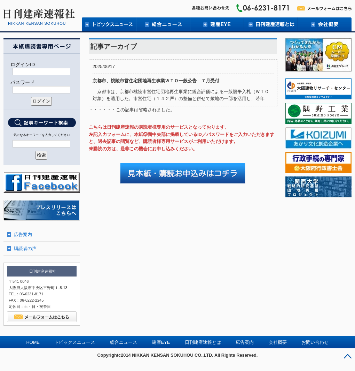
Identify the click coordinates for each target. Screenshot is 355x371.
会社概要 (325, 24)
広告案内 (23, 234)
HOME (33, 342)
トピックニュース (109, 24)
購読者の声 (25, 248)
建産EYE (217, 24)
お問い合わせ (315, 342)
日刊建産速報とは (271, 24)
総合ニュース (163, 24)
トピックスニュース (74, 342)
